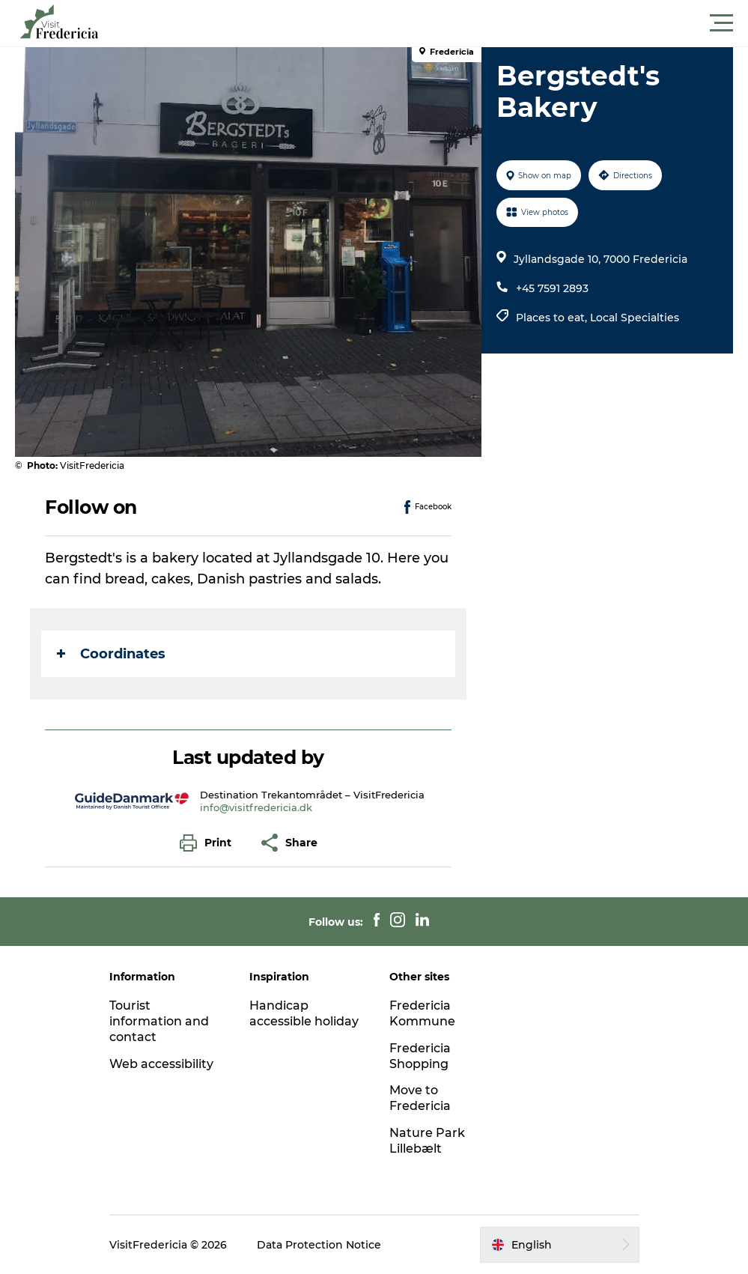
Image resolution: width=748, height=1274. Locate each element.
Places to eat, (553, 317)
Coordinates (111, 654)
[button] (441, 23)
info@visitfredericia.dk (256, 807)
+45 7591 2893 (552, 288)
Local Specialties (634, 317)
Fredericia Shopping (420, 1056)
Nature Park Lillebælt (427, 1141)
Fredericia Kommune (422, 1013)
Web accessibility (161, 1064)
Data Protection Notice (319, 1245)
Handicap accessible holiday (304, 1013)
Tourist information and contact (159, 1021)
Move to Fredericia (420, 1098)
